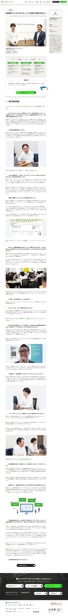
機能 (41, 1)
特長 (26, 1)
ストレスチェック (31, 1)
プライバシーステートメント (35, 608)
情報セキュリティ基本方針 (12, 608)
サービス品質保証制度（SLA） (21, 608)
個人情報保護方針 (28, 608)
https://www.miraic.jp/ (53, 20)
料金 (44, 1)
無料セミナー (49, 1)
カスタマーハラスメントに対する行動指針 (11, 609)
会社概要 (7, 608)
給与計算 (37, 1)
